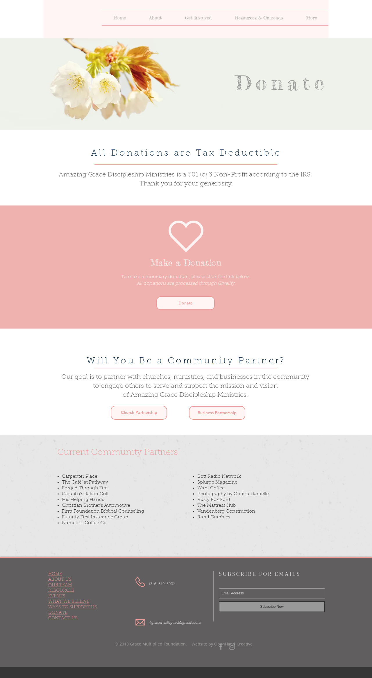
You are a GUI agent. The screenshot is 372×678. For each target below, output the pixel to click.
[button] (155, 17)
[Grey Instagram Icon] (232, 647)
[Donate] (185, 303)
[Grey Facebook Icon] (221, 647)
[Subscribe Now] (272, 606)
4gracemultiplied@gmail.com (175, 623)
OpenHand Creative (233, 644)
